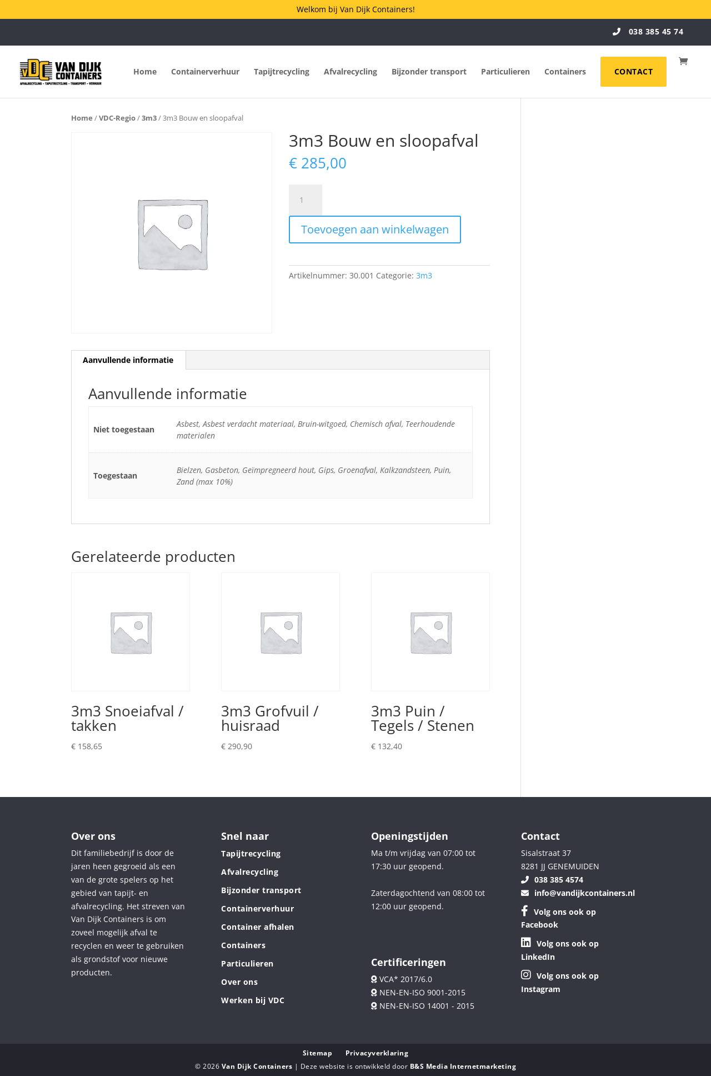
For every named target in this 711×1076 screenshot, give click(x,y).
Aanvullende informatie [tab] (128, 360)
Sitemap (318, 1053)
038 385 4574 (552, 879)
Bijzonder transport (429, 72)
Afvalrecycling (350, 72)
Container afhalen (257, 926)
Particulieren (505, 72)
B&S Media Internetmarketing (463, 1066)
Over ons (239, 982)
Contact (633, 71)
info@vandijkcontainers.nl (578, 893)
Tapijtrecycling (281, 72)
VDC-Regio (117, 118)
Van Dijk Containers (258, 1066)
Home (145, 72)
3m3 (149, 118)
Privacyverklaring (377, 1053)
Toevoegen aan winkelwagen (375, 229)
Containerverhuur (205, 72)
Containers (565, 72)
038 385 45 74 (648, 31)
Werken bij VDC (252, 1000)
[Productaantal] (305, 200)
